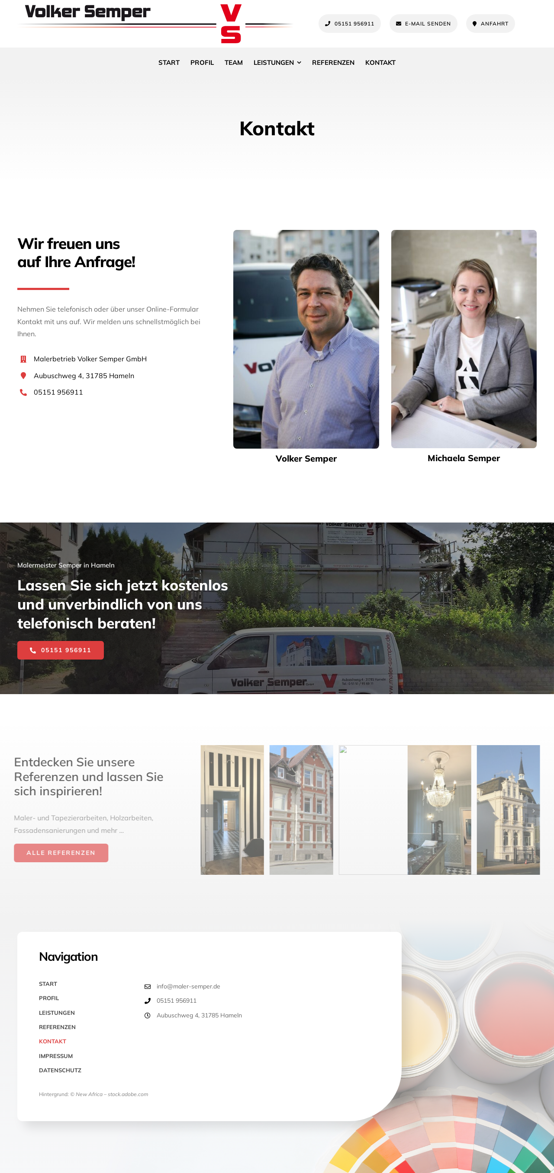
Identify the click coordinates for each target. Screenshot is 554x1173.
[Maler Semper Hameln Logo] (155, 7)
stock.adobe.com (128, 1094)
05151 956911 (58, 392)
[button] (211, 810)
